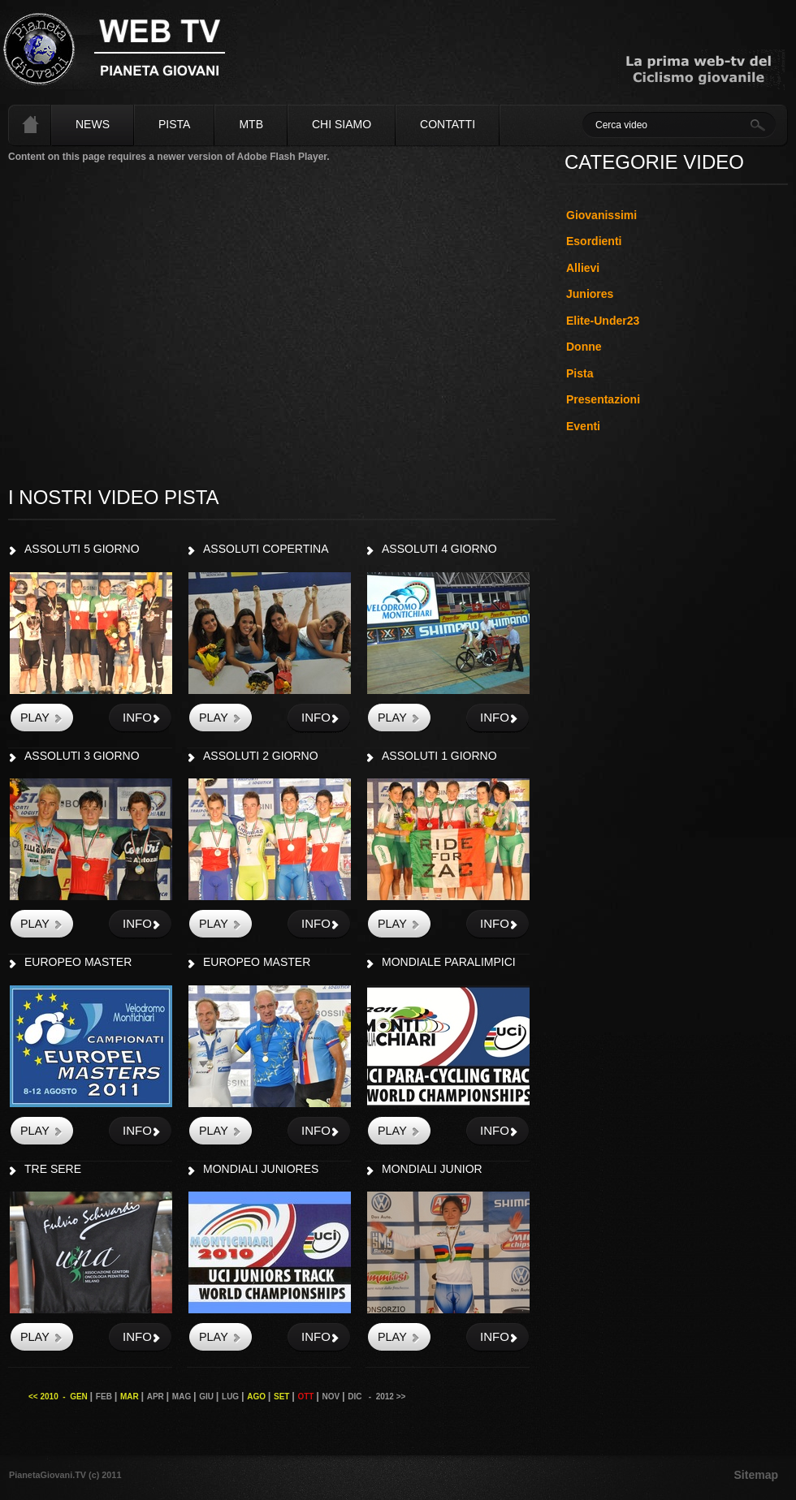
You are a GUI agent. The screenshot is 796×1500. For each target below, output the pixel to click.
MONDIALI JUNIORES (260, 1168)
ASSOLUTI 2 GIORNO (260, 755)
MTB (251, 124)
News (93, 124)
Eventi (583, 426)
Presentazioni (603, 399)
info (137, 717)
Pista (174, 124)
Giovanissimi (601, 215)
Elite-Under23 (602, 320)
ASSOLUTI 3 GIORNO (82, 755)
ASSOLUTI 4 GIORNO (439, 548)
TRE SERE (52, 1168)
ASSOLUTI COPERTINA (266, 548)
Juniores (589, 293)
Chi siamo (341, 124)
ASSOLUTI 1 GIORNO (439, 755)
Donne (584, 346)
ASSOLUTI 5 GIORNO (82, 548)
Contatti (447, 124)
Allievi (582, 267)
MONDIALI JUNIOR (432, 1168)
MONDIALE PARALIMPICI (449, 961)
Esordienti (593, 241)
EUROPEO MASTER (78, 961)
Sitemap (756, 1474)
